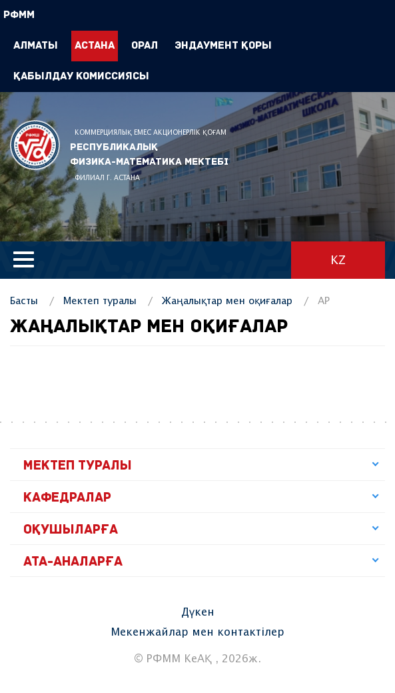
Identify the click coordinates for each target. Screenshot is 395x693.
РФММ (35, 145)
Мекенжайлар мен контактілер (197, 633)
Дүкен (197, 613)
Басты (24, 301)
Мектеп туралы (100, 301)
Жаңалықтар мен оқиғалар (227, 301)
